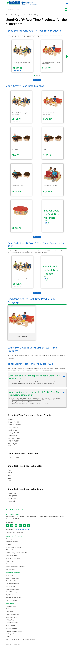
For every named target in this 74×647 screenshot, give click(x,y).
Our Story (9, 539)
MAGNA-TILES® (13, 441)
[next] (67, 56)
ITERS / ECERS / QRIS (12, 614)
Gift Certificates (10, 586)
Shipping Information (12, 578)
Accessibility (9, 564)
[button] (67, 4)
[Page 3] (37, 75)
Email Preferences (11, 600)
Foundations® (12, 435)
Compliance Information (13, 558)
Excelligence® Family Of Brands (15, 566)
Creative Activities (11, 628)
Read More (11, 358)
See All (36, 80)
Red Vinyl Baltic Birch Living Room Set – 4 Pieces (26, 404)
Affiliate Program (11, 620)
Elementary (12, 493)
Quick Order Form (11, 617)
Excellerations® (13, 430)
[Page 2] (36, 75)
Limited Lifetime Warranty (13, 547)
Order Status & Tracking (13, 581)
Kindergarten (12, 496)
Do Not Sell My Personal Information (16, 553)
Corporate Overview (12, 542)
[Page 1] (34, 75)
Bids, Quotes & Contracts (13, 597)
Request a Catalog (11, 606)
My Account (9, 595)
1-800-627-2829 (21, 529)
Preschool (11, 501)
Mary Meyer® (12, 444)
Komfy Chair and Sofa (18, 402)
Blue (9, 470)
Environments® (13, 427)
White (10, 481)
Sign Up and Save (12, 514)
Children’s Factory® (14, 425)
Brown (10, 473)
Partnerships (10, 561)
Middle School (12, 498)
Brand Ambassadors (12, 623)
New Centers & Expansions (14, 631)
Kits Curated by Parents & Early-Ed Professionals (20, 639)
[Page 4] (39, 75)
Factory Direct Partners (16, 433)
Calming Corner (13, 458)
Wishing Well (10, 634)
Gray (9, 475)
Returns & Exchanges (12, 583)
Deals (8, 636)
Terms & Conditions (12, 555)
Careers (8, 544)
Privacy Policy (10, 550)
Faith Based (9, 609)
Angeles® (11, 419)
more (9, 445)
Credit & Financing (11, 592)
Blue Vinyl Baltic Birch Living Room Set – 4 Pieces (26, 383)
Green (10, 478)
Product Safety (10, 569)
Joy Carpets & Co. (14, 438)
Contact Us (9, 575)
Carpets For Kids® (14, 422)
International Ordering (12, 589)
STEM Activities (10, 625)
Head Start (9, 612)
